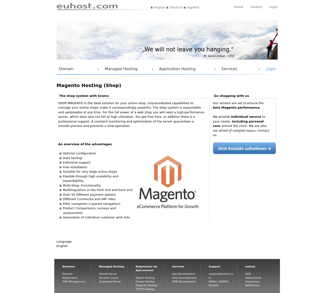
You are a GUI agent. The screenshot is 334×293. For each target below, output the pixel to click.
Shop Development (184, 277)
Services (239, 70)
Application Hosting (186, 70)
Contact (256, 7)
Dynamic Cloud (108, 277)
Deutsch (176, 7)
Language (64, 241)
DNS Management (74, 281)
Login (273, 7)
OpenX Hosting (145, 277)
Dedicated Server (110, 281)
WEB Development (184, 281)
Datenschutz (253, 277)
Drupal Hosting (145, 281)
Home (238, 7)
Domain (78, 70)
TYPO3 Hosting (145, 289)
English (159, 7)
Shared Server (108, 273)
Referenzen (252, 285)
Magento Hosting (146, 285)
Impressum (252, 281)
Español (193, 7)
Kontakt (213, 285)
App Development (183, 273)
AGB (248, 273)
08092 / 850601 (219, 281)
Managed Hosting (128, 70)
